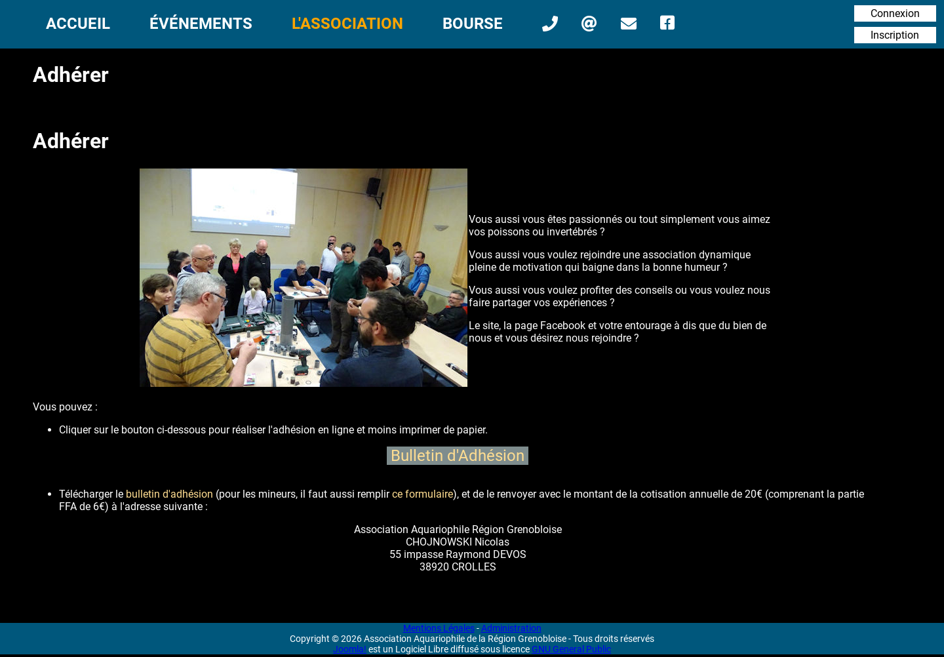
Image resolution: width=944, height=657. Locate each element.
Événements (200, 23)
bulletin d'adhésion (169, 494)
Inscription (895, 35)
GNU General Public (571, 649)
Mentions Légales (439, 628)
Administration (511, 628)
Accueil (78, 23)
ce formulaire (422, 494)
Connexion (895, 13)
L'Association (347, 23)
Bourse (472, 23)
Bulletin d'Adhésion (457, 456)
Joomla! (349, 649)
